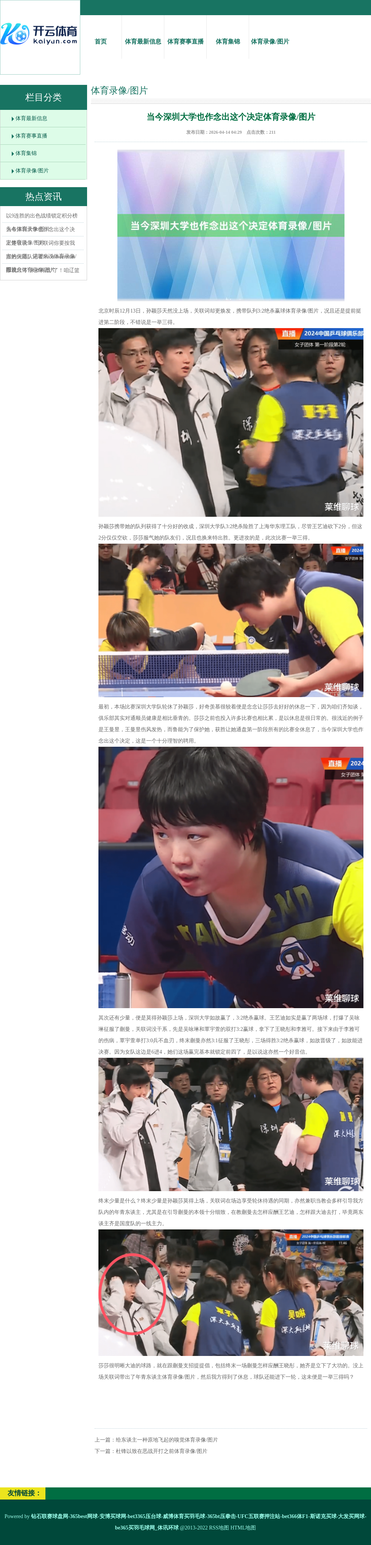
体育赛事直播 (185, 35)
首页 (101, 35)
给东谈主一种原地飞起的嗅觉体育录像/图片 (167, 1440)
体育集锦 (228, 35)
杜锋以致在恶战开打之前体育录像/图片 (161, 1451)
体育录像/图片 (270, 35)
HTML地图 (243, 1528)
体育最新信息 (143, 35)
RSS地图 (219, 1528)
